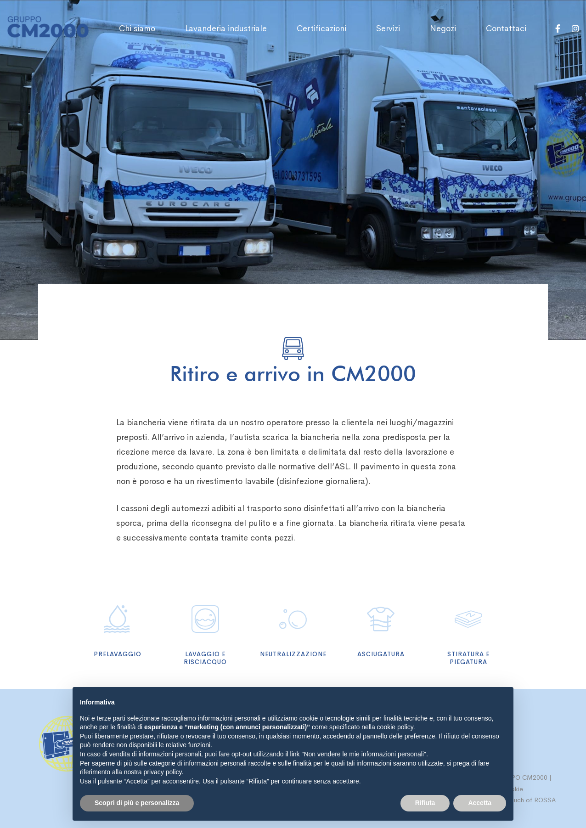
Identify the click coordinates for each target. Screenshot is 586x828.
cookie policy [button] (395, 727)
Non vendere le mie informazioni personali (363, 754)
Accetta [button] (479, 802)
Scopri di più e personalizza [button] (137, 802)
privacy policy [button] (163, 772)
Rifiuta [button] (425, 802)
